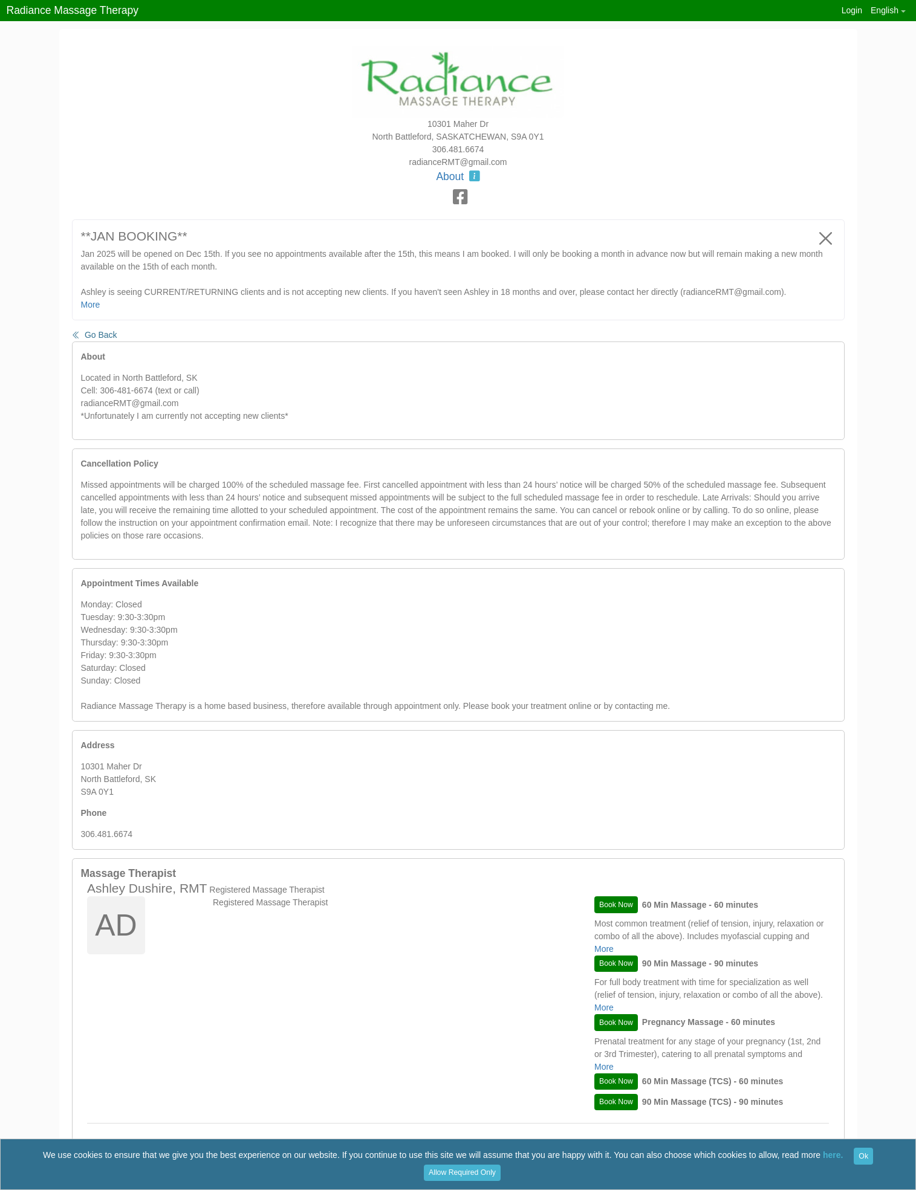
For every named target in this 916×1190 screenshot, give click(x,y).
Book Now (616, 905)
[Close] (826, 238)
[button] (887, 10)
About (457, 176)
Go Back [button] (94, 335)
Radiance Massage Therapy (73, 10)
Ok (863, 1156)
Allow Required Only (462, 1172)
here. (833, 1155)
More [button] (90, 304)
